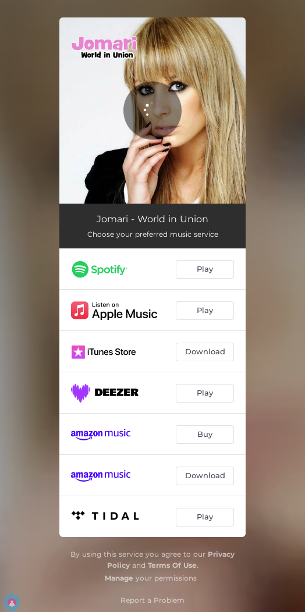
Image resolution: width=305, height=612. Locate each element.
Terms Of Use (172, 565)
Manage (119, 578)
